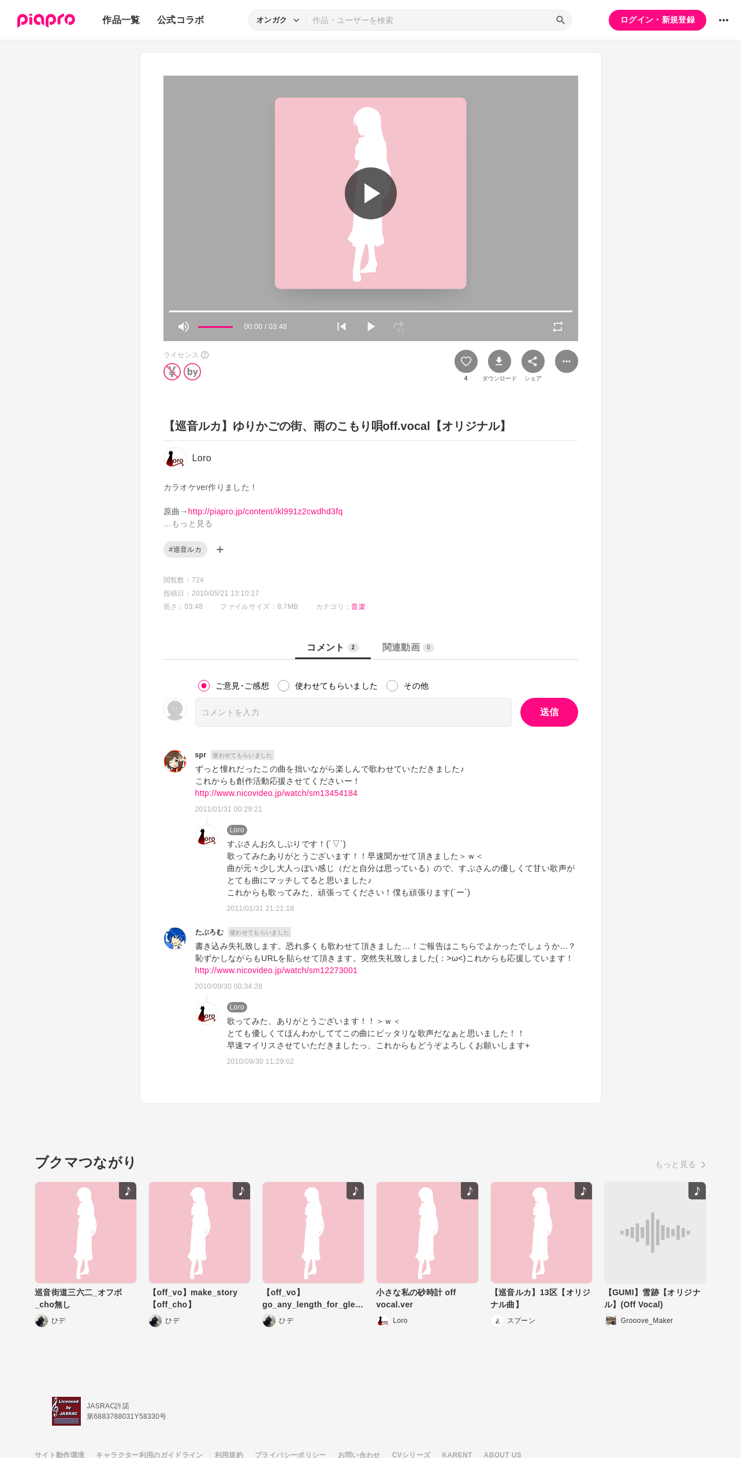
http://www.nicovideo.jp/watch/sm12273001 (276, 970)
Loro (237, 830)
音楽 (358, 607)
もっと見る (676, 1164)
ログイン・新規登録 (657, 19)
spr (201, 755)
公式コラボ (180, 20)
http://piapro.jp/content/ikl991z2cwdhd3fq (265, 511)
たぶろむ (209, 932)
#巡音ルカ (185, 549)
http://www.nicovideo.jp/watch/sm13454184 (276, 793)
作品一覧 (121, 20)
